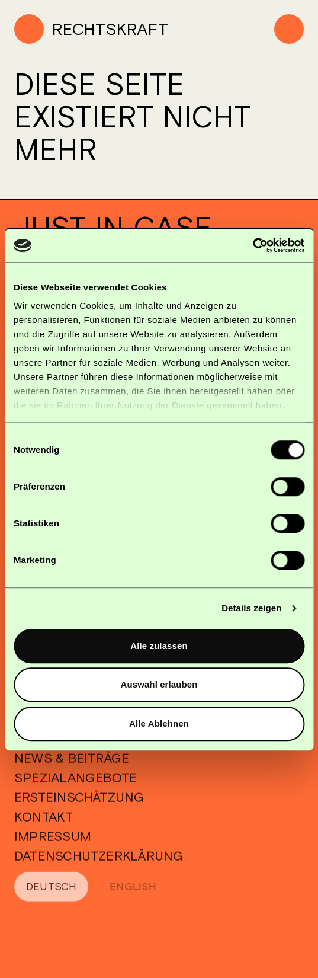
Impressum (52, 847)
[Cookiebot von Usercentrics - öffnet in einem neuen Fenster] (252, 245)
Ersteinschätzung (79, 808)
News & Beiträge (71, 769)
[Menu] (289, 29)
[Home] (91, 29)
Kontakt (43, 828)
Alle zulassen (158, 646)
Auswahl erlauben (159, 684)
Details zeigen (251, 608)
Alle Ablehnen (159, 723)
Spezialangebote (75, 789)
